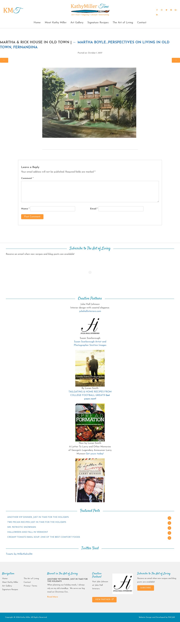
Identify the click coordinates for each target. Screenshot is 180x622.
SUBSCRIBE (145, 588)
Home (37, 22)
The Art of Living (123, 22)
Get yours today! (95, 454)
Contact (141, 22)
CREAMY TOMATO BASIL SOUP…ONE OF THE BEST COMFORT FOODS (43, 537)
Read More (52, 597)
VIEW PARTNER (104, 599)
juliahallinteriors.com (90, 311)
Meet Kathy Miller (56, 22)
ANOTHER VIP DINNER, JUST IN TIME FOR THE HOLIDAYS (38, 517)
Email (94, 209)
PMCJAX (171, 617)
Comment (27, 178)
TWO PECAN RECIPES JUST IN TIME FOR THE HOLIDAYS (36, 522)
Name (25, 209)
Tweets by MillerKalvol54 (19, 554)
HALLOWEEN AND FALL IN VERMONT (27, 532)
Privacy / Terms (30, 586)
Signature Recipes (98, 22)
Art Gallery (76, 22)
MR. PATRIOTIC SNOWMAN (21, 527)
